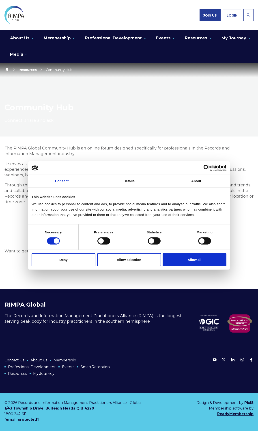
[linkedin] (233, 359)
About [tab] (196, 181)
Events (163, 38)
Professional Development (113, 38)
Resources (196, 38)
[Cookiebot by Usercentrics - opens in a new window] (206, 168)
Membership (57, 38)
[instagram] (242, 359)
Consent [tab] (62, 181)
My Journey (233, 38)
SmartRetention (95, 367)
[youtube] (214, 359)
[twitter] (223, 359)
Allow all (194, 259)
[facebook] (251, 359)
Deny (63, 259)
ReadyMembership (235, 414)
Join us (210, 15)
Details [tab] (129, 181)
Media (16, 54)
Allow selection (129, 259)
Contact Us (14, 360)
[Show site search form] (248, 15)
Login (232, 15)
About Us (19, 38)
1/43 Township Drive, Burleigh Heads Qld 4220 (49, 408)
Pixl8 (249, 403)
